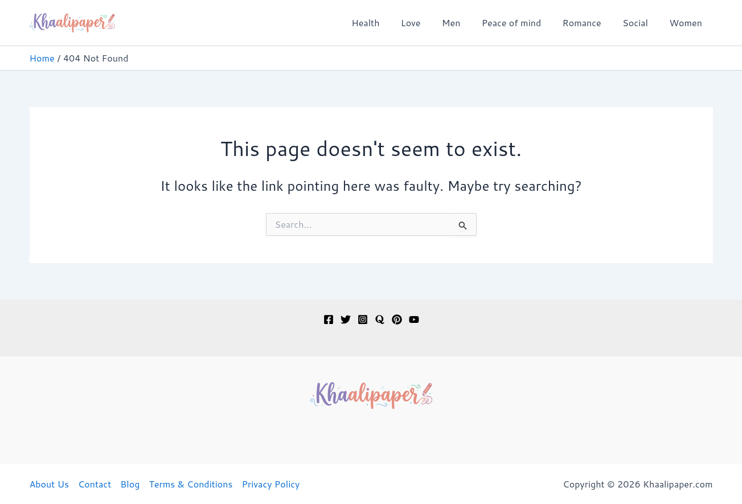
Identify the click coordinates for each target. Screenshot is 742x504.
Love (427, 22)
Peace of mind (522, 22)
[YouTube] (414, 319)
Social (640, 22)
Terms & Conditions (190, 483)
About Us (49, 483)
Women (687, 22)
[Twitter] (346, 319)
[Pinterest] (397, 319)
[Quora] (380, 319)
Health (385, 22)
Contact (94, 483)
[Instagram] (363, 319)
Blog (130, 483)
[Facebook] (328, 319)
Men (465, 22)
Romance (589, 22)
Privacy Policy (270, 483)
